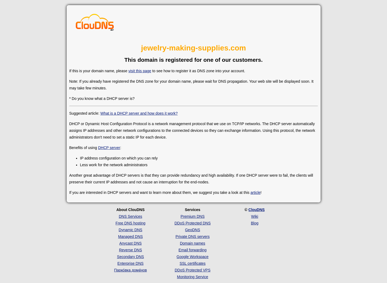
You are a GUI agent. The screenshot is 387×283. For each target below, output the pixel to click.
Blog (254, 223)
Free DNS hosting (130, 223)
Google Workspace (193, 257)
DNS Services (130, 216)
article (255, 192)
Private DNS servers (192, 236)
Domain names (192, 243)
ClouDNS (256, 210)
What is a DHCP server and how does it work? (139, 113)
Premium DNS (193, 216)
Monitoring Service (192, 277)
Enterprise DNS (130, 263)
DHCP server (109, 148)
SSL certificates (193, 263)
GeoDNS (192, 230)
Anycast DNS (130, 243)
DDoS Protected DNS (192, 223)
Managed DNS (130, 236)
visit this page (139, 71)
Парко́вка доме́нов (130, 270)
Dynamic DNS (130, 230)
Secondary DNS (130, 257)
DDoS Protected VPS (192, 270)
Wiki (254, 216)
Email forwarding (192, 250)
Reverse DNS (130, 250)
